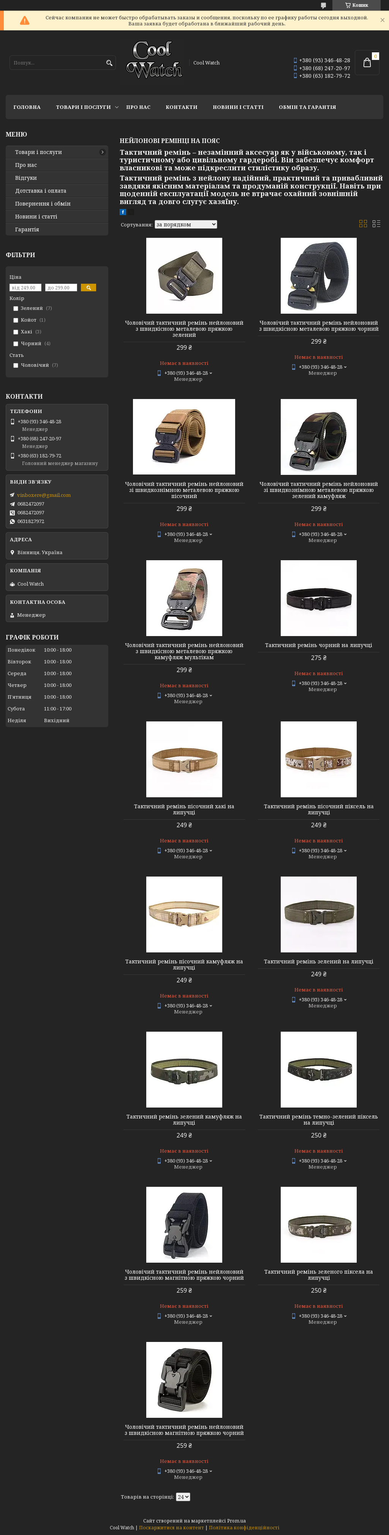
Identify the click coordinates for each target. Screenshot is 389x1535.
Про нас (138, 107)
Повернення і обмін (43, 203)
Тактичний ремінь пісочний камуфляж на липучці (184, 964)
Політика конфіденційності (244, 1527)
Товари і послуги (83, 107)
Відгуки (26, 177)
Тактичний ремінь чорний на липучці (318, 645)
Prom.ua (236, 1521)
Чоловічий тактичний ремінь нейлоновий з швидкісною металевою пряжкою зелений (184, 329)
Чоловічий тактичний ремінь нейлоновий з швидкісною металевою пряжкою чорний (319, 326)
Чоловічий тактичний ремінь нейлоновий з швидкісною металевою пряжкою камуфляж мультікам (184, 651)
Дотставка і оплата (40, 190)
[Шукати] (109, 63)
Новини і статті (238, 107)
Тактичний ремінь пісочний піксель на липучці (319, 809)
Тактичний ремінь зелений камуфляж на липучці (184, 1120)
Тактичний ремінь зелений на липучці (318, 961)
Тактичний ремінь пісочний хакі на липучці (184, 809)
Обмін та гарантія (307, 107)
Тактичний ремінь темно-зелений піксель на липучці (318, 1120)
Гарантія (27, 229)
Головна (27, 107)
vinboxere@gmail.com (44, 495)
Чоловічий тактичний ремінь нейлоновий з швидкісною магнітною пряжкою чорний (184, 1275)
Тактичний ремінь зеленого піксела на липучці (318, 1275)
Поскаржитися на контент (171, 1527)
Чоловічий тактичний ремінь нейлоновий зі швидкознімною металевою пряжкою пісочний (184, 490)
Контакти (182, 107)
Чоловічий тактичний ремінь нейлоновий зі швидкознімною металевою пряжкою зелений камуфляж (318, 490)
